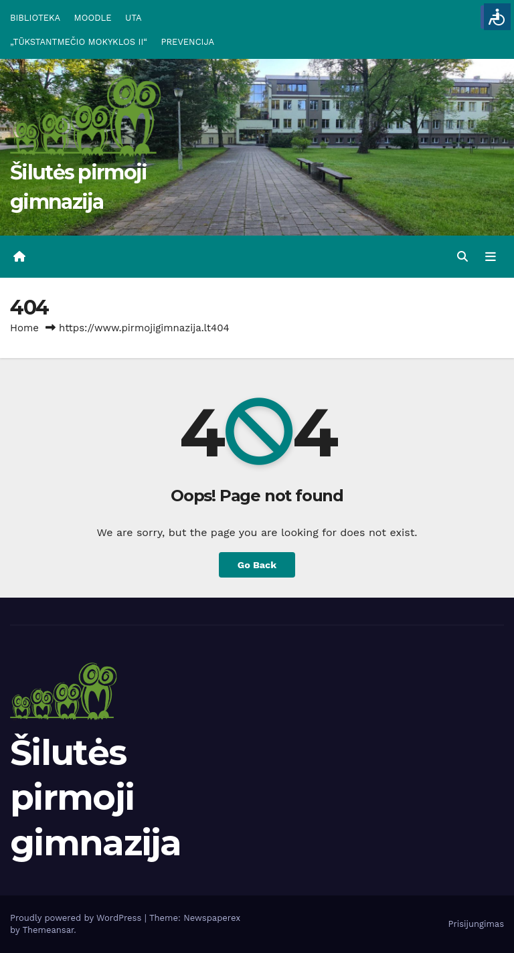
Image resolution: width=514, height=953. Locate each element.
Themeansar (48, 930)
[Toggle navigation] (490, 257)
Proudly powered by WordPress (77, 918)
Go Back (257, 564)
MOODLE (93, 18)
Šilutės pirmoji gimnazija (95, 797)
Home (24, 328)
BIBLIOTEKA (35, 18)
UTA (133, 18)
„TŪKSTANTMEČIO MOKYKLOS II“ (78, 42)
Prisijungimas (476, 924)
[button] (462, 256)
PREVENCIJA (188, 42)
